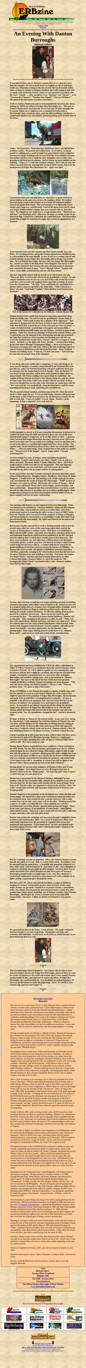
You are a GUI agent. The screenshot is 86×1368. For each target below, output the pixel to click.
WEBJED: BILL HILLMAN (43, 1344)
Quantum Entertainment (29, 1204)
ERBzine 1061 (43, 1276)
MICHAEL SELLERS (43, 999)
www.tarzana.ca (43, 1281)
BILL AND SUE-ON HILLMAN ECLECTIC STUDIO (43, 1347)
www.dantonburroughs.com (43, 1286)
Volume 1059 (43, 26)
